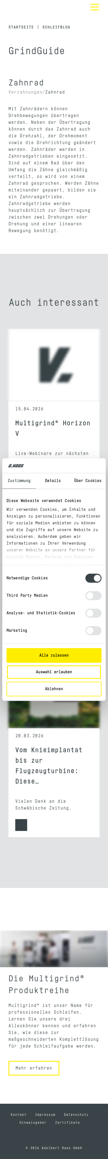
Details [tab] (53, 481)
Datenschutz (76, 1114)
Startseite (21, 27)
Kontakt (19, 1114)
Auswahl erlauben (54, 672)
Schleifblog (56, 27)
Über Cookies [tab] (87, 481)
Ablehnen (54, 689)
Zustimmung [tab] (19, 481)
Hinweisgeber (33, 1122)
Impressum (45, 1114)
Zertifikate (67, 1122)
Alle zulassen (54, 655)
